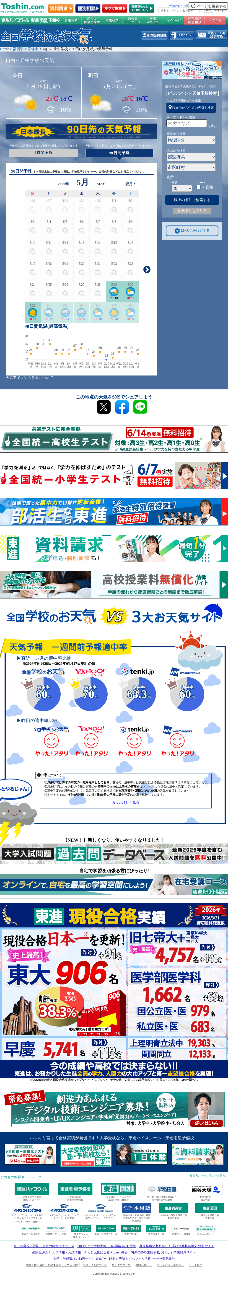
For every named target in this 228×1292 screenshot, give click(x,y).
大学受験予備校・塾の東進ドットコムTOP (52, 1265)
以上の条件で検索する (192, 200)
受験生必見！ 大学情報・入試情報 (56, 1252)
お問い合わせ (143, 1265)
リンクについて (121, 1265)
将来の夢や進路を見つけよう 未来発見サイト (163, 1252)
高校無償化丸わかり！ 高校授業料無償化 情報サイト (177, 1246)
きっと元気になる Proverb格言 (106, 1252)
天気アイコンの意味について (29, 378)
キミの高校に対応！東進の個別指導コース (44, 1246)
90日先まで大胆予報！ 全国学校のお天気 (106, 1246)
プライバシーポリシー (170, 1265)
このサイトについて (95, 1265)
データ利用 (195, 1265)
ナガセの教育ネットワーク (20, 1177)
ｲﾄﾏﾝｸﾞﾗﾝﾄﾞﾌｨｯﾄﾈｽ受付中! (27, 1221)
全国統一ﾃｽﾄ (175, 5)
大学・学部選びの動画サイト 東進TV (79, 1259)
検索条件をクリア (192, 211)
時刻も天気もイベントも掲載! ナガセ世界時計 (142, 1259)
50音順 (207, 187)
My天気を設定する (192, 231)
